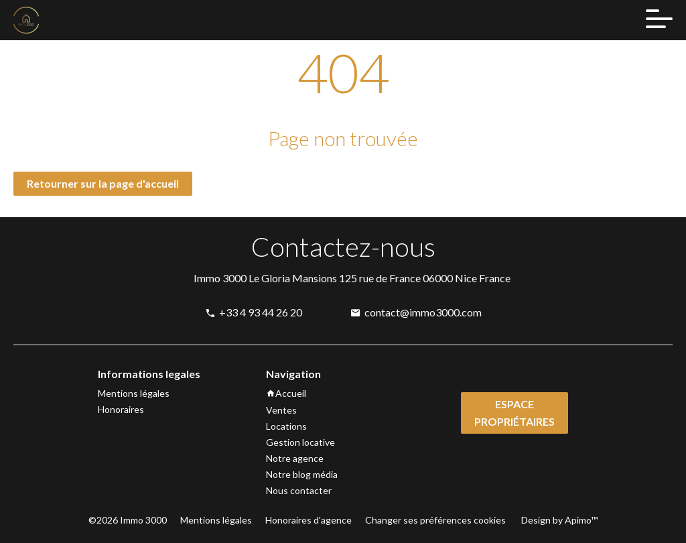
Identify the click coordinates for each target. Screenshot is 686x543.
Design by (558, 520)
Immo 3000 (220, 278)
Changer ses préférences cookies (435, 520)
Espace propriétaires (514, 413)
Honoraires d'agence (308, 520)
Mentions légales (216, 520)
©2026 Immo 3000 (127, 520)
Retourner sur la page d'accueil (103, 183)
